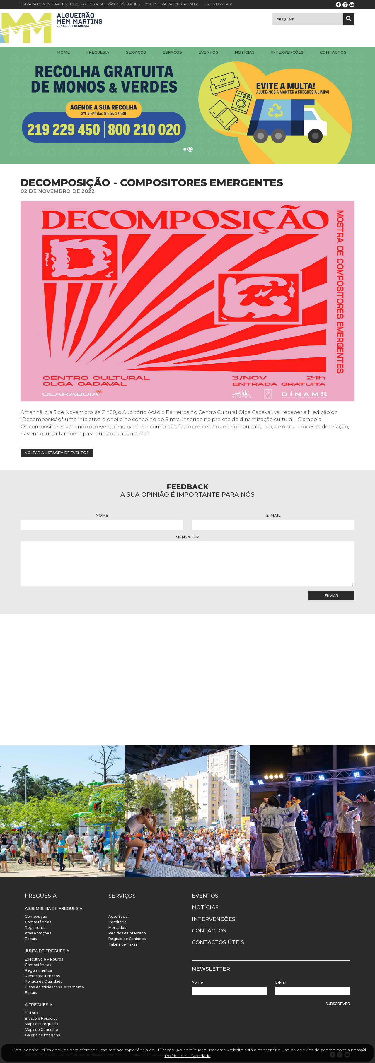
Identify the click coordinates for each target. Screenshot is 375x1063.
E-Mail (273, 515)
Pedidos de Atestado (127, 933)
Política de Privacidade (188, 1055)
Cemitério (117, 922)
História (31, 1013)
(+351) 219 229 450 (218, 4)
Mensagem (187, 537)
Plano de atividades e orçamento (54, 987)
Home (63, 52)
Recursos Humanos (42, 976)
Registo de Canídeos (127, 939)
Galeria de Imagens (42, 1035)
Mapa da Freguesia (41, 1024)
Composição (36, 916)
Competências (38, 922)
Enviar (331, 595)
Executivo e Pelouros (44, 959)
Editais (31, 939)
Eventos (208, 52)
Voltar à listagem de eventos (56, 453)
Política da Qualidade (44, 981)
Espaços (172, 52)
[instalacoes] (62, 811)
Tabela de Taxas (122, 944)
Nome (102, 515)
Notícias (245, 52)
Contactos (333, 52)
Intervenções (287, 52)
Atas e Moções (38, 933)
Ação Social (118, 916)
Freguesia (97, 52)
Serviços (136, 52)
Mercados (117, 927)
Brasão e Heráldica (41, 1018)
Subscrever (337, 1004)
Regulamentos (38, 970)
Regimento (35, 927)
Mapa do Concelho (41, 1029)
